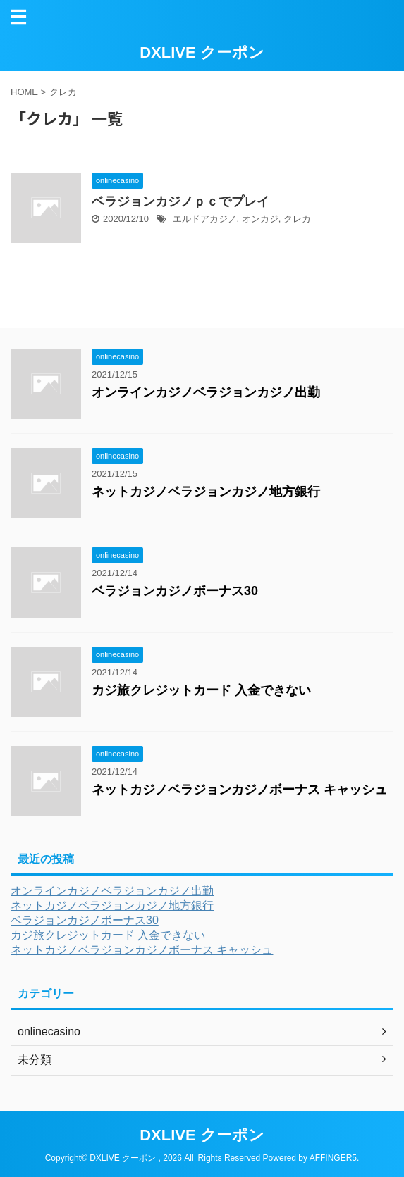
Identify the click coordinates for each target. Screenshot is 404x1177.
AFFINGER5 (333, 1158)
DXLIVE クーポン (202, 52)
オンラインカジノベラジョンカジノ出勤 (206, 392)
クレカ (297, 218)
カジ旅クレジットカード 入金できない (201, 690)
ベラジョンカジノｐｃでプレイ (180, 201)
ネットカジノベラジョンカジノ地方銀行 (206, 492)
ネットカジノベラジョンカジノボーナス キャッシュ (239, 790)
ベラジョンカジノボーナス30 (175, 591)
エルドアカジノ (205, 218)
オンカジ (260, 218)
